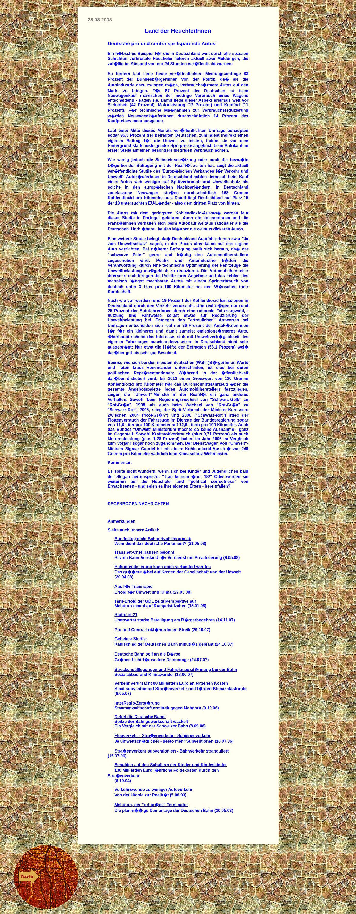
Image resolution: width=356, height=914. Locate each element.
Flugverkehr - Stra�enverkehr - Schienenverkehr (162, 735)
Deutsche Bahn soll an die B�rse (147, 654)
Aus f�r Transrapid (133, 586)
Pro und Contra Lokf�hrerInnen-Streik (152, 630)
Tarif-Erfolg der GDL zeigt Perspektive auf (155, 601)
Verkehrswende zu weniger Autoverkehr (153, 789)
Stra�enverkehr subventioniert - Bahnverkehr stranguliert (171, 751)
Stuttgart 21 (125, 614)
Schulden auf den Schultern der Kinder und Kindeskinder (170, 765)
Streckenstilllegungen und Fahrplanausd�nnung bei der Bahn (175, 669)
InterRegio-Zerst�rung (137, 703)
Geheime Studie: (130, 639)
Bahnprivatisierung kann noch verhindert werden (162, 566)
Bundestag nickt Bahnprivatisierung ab (152, 539)
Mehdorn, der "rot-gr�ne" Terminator (151, 805)
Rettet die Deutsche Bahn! (140, 717)
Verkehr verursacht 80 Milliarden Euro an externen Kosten (171, 683)
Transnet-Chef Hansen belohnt (144, 552)
